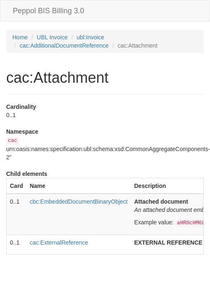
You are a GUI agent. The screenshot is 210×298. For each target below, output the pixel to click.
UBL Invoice (52, 37)
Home (20, 37)
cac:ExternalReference (59, 242)
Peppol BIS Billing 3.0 (48, 11)
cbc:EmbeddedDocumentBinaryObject (78, 201)
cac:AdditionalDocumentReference (64, 45)
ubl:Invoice (90, 37)
